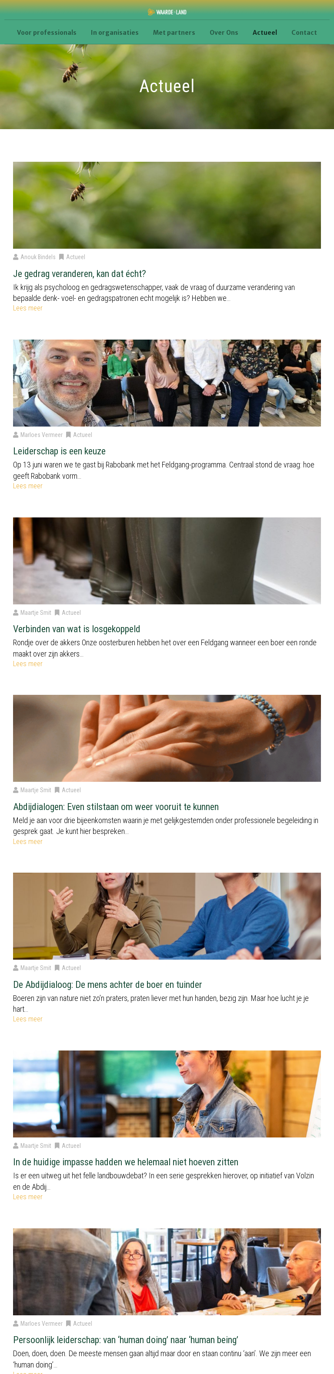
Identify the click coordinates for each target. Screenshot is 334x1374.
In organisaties (115, 33)
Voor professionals (47, 33)
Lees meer (28, 308)
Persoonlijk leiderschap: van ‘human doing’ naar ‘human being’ (125, 1339)
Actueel (265, 33)
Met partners (174, 33)
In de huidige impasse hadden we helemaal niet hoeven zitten (125, 1162)
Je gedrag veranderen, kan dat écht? (79, 273)
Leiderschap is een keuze (59, 451)
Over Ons (224, 33)
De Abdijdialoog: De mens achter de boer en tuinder (107, 984)
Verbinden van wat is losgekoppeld (76, 629)
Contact (304, 33)
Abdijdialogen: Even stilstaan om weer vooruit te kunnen (116, 806)
